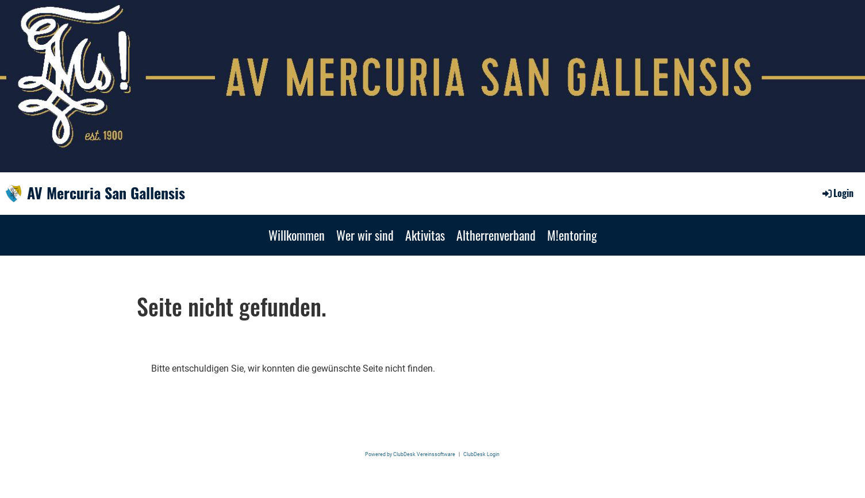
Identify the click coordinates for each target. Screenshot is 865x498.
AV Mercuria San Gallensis (106, 193)
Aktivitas (425, 235)
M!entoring (572, 235)
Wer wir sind (365, 235)
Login (837, 193)
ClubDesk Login (481, 454)
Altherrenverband (496, 235)
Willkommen (296, 235)
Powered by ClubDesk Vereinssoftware (410, 454)
